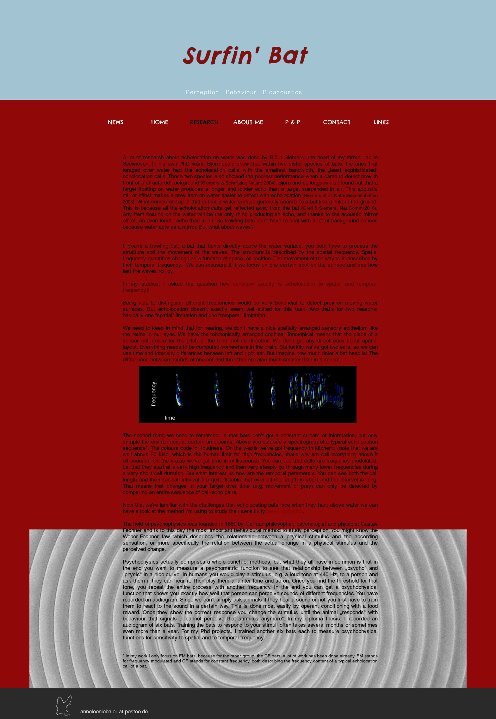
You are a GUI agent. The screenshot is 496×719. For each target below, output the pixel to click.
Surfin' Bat (244, 55)
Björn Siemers (287, 157)
